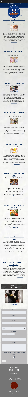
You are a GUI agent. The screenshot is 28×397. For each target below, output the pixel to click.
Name (14, 310)
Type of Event (14, 326)
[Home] (14, 11)
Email (14, 315)
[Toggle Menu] (1, 1)
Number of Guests (14, 337)
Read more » (14, 42)
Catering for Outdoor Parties (14, 83)
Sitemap (14, 393)
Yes (14, 356)
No (14, 357)
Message (14, 342)
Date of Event (14, 331)
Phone (14, 320)
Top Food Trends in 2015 (14, 144)
